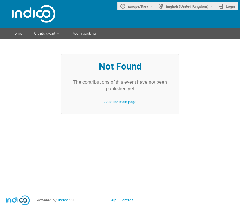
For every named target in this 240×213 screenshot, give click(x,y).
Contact (126, 200)
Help (112, 200)
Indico (63, 200)
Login (230, 6)
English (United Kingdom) (187, 6)
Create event (44, 33)
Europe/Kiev (138, 6)
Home (17, 33)
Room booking (84, 33)
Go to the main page (120, 102)
